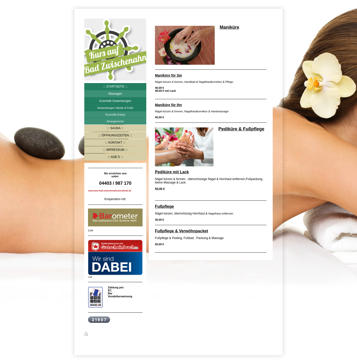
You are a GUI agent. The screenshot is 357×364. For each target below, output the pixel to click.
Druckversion (96, 334)
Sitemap (114, 334)
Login (269, 333)
